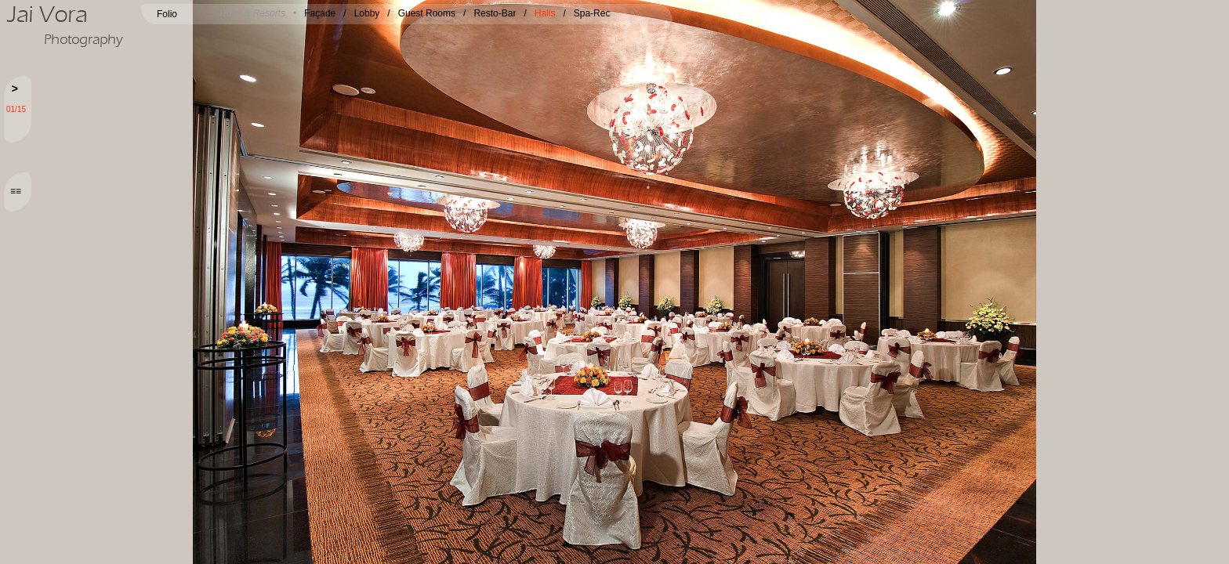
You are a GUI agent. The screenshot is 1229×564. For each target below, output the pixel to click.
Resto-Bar (494, 13)
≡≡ (15, 191)
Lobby (367, 13)
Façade (319, 13)
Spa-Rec (592, 13)
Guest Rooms (426, 13)
